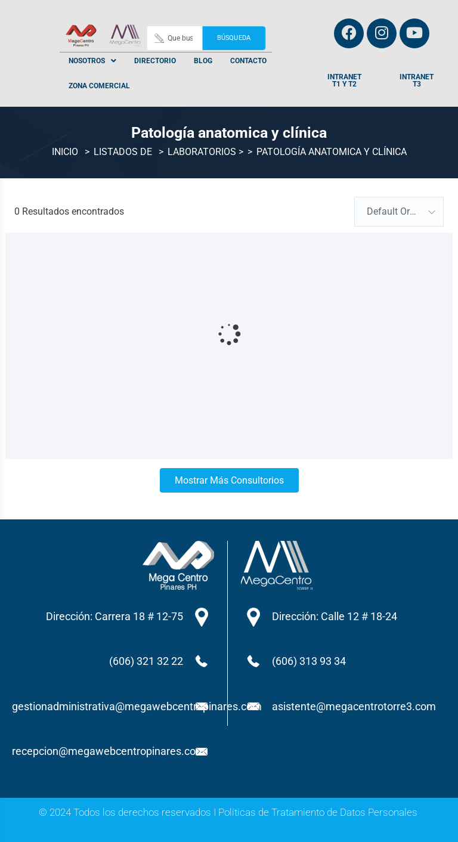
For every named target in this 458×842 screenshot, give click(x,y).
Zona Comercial (99, 86)
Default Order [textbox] (395, 211)
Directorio (155, 61)
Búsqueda (233, 38)
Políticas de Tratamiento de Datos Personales (317, 812)
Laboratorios (202, 152)
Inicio (65, 152)
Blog (203, 61)
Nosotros (92, 61)
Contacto (248, 61)
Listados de (123, 152)
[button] (92, 60)
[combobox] (399, 212)
